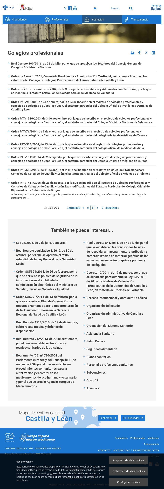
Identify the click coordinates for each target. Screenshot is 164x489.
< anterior (73, 208)
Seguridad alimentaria (101, 349)
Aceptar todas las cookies (128, 460)
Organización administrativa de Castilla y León (114, 316)
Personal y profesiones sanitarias (109, 364)
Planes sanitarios (98, 357)
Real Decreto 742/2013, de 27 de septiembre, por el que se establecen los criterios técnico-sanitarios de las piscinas (47, 343)
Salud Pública (95, 341)
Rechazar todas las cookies (128, 471)
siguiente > (112, 208)
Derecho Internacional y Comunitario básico (116, 298)
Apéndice (92, 388)
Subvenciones (96, 372)
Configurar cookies (128, 482)
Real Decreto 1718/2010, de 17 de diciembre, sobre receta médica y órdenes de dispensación (47, 326)
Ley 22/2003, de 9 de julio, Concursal (41, 242)
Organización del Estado (103, 306)
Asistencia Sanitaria (100, 333)
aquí (49, 473)
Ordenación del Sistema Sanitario (109, 325)
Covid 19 (92, 380)
